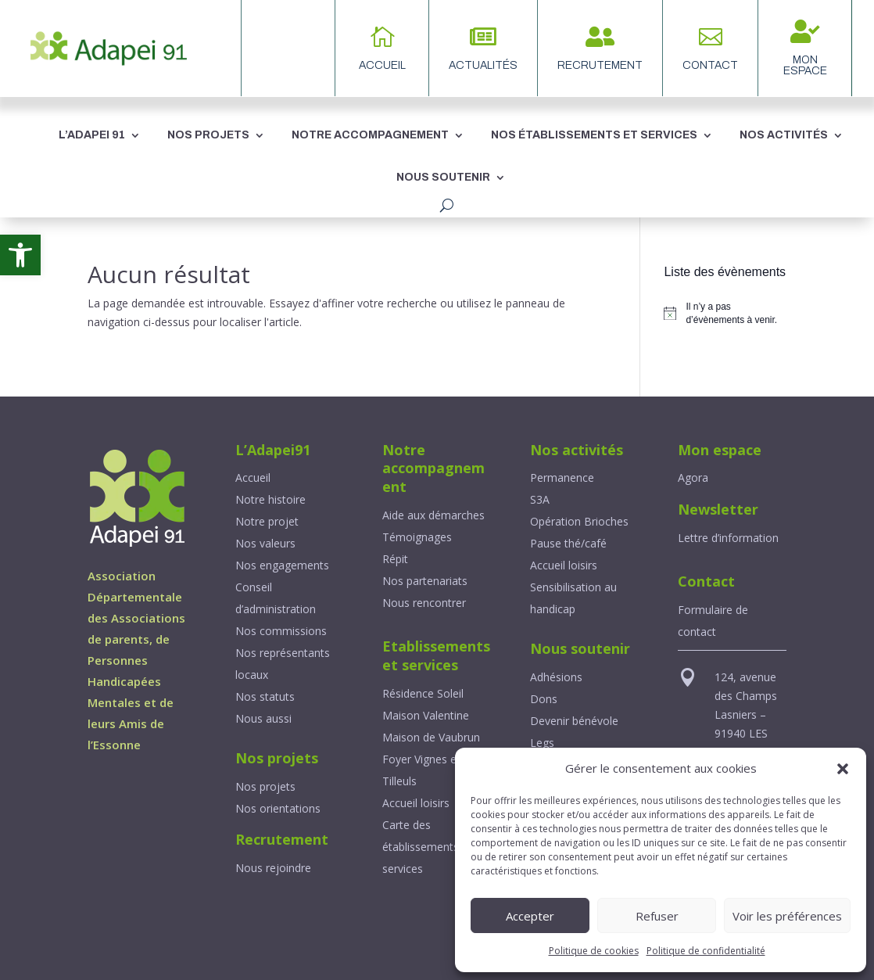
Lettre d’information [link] (728, 537)
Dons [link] (543, 698)
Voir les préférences (787, 916)
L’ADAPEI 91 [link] (92, 135)
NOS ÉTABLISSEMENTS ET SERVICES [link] (594, 135)
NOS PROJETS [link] (208, 135)
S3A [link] (540, 499)
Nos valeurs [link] (265, 543)
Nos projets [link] (265, 786)
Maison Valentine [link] (425, 715)
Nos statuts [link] (265, 696)
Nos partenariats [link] (424, 580)
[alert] (725, 313)
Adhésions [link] (556, 676)
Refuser (657, 916)
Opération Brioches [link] (579, 521)
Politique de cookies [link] (594, 950)
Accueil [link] (252, 477)
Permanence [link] (562, 477)
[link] (20, 255)
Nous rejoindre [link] (273, 867)
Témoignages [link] (417, 536)
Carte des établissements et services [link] (427, 846)
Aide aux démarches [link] (433, 515)
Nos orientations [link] (278, 808)
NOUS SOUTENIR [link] (443, 177)
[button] (843, 769)
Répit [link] (395, 558)
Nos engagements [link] (282, 565)
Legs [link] (542, 742)
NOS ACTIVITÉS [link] (784, 135)
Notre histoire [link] (270, 499)
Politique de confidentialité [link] (706, 950)
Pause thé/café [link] (568, 543)
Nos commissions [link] (281, 630)
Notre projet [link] (267, 521)
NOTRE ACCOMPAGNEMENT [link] (370, 135)
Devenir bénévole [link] (574, 720)
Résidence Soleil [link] (423, 693)
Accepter (530, 916)
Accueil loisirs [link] (416, 802)
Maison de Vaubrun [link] (431, 737)
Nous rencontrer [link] (424, 602)
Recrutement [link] (600, 65)
